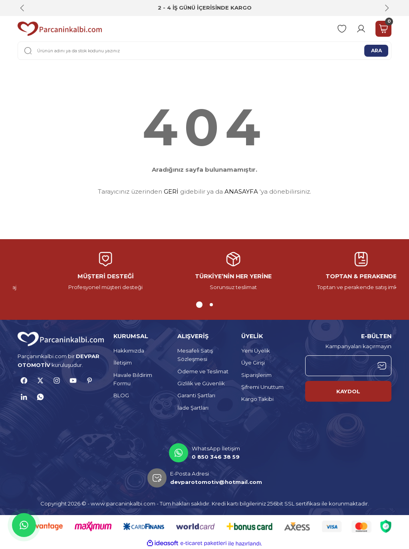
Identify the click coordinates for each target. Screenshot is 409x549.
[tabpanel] (204, 271)
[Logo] (60, 29)
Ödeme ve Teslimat (202, 371)
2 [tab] (209, 304)
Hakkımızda (128, 350)
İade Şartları (192, 407)
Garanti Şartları (196, 395)
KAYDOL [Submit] (348, 391)
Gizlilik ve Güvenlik (201, 383)
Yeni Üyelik (255, 350)
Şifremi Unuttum (262, 387)
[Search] (204, 51)
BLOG (121, 395)
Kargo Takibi (257, 399)
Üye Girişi (253, 362)
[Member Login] (361, 29)
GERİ (171, 191)
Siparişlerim (256, 375)
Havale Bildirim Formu (132, 379)
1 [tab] (197, 304)
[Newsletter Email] (348, 365)
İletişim (122, 362)
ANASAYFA (241, 191)
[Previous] (22, 8)
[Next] (386, 8)
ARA (376, 50)
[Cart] (383, 29)
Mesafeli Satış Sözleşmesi (195, 354)
